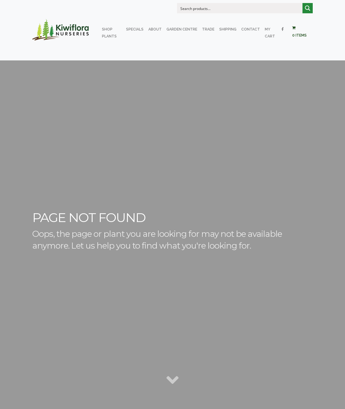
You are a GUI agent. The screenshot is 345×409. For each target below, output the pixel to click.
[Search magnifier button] (307, 8)
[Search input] (240, 8)
